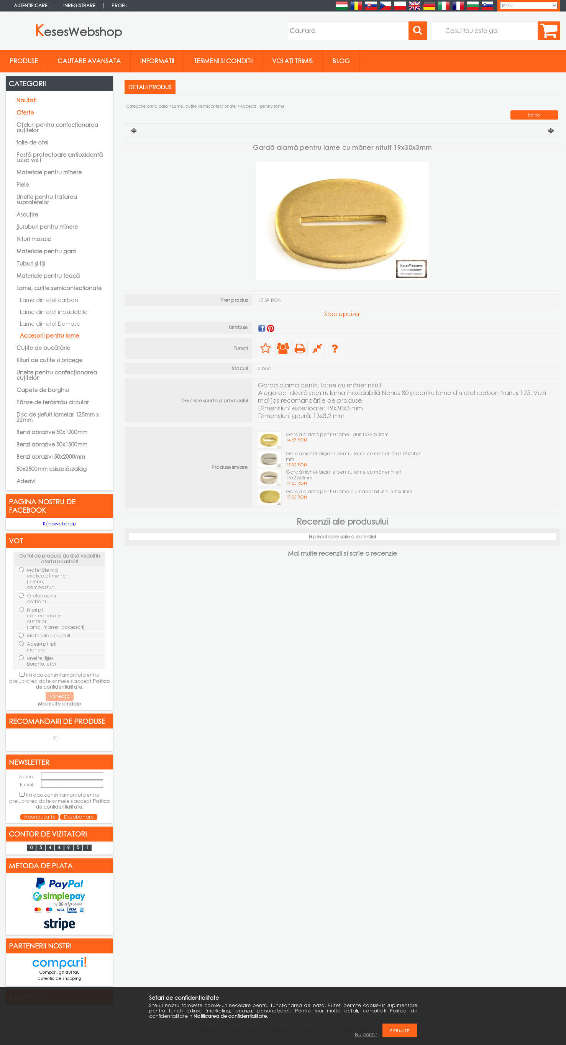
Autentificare (30, 5)
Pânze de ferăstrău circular (52, 402)
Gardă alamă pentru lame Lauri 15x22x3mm (337, 434)
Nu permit (366, 1034)
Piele (22, 184)
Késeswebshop (59, 524)
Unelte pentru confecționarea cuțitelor (56, 375)
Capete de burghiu (42, 390)
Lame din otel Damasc (50, 323)
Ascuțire (27, 214)
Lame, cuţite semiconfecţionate (204, 105)
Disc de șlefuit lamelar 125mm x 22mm (57, 417)
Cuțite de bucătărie (43, 348)
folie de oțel (32, 142)
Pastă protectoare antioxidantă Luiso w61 (59, 157)
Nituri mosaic (33, 239)
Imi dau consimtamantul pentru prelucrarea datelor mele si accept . (59, 681)
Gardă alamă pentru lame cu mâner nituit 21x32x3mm (349, 491)
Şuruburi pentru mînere (47, 226)
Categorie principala (147, 105)
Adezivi (25, 481)
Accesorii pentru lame (49, 335)
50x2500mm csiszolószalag (51, 469)
